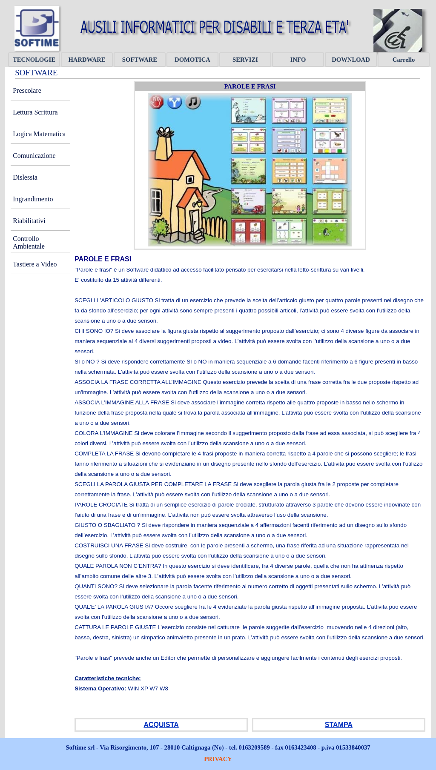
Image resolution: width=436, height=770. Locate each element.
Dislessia (25, 177)
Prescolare (27, 90)
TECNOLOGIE (34, 59)
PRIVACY (218, 759)
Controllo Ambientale (29, 242)
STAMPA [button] (339, 724)
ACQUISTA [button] (160, 724)
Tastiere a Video (35, 264)
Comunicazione (34, 155)
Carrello (404, 59)
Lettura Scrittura (35, 112)
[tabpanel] (250, 484)
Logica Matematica (39, 133)
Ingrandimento (33, 199)
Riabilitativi (29, 220)
